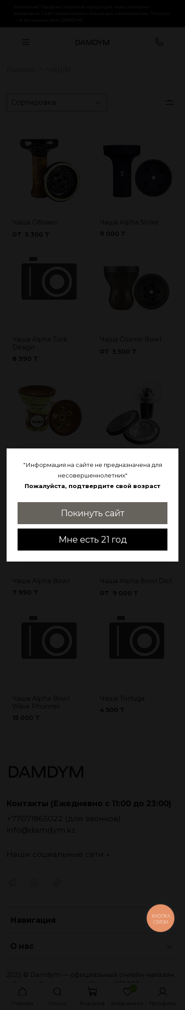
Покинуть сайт (92, 513)
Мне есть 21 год (92, 539)
